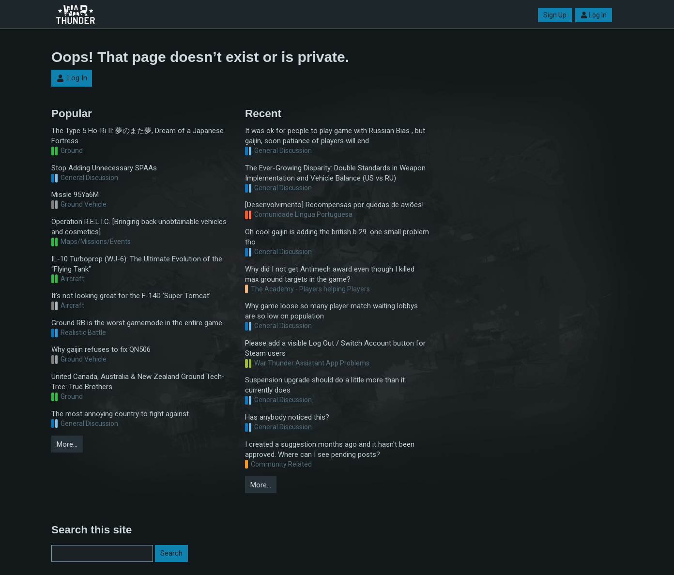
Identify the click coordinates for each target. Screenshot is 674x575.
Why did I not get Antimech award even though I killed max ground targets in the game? (329, 274)
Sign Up (555, 15)
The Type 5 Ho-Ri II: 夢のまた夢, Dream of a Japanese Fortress (137, 135)
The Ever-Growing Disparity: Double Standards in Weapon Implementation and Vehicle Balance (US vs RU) (335, 173)
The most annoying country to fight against (120, 413)
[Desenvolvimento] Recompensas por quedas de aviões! (334, 204)
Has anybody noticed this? (287, 417)
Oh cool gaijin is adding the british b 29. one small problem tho (337, 236)
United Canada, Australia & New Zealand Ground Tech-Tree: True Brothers (138, 381)
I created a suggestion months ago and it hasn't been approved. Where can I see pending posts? (329, 449)
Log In (594, 15)
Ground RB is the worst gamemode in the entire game (136, 322)
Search (171, 553)
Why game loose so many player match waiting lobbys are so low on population (331, 311)
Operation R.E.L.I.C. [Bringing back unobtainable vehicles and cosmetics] (139, 226)
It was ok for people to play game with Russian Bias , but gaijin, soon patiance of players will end (335, 135)
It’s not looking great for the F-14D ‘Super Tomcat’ (131, 295)
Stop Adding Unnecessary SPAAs (104, 168)
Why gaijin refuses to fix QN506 (101, 349)
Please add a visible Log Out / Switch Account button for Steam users (335, 348)
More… (67, 444)
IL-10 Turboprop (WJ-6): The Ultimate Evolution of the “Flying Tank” (136, 264)
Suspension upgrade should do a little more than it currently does (325, 385)
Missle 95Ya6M (75, 194)
